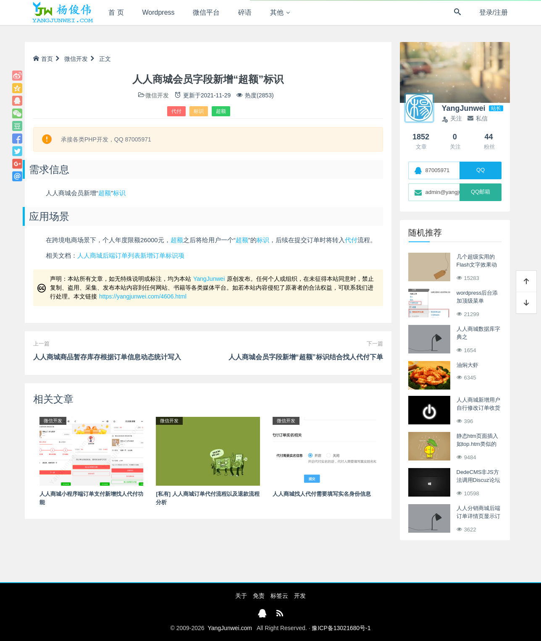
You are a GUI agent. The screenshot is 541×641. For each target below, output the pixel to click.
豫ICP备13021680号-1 (341, 628)
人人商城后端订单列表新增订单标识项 (130, 255)
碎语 (245, 12)
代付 (176, 111)
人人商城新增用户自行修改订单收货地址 (478, 408)
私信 (477, 118)
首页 (43, 58)
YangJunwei (209, 278)
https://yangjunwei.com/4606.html (142, 296)
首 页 (115, 12)
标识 (199, 111)
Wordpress (158, 12)
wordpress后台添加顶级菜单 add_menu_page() (479, 301)
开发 (300, 595)
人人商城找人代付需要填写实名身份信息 (322, 494)
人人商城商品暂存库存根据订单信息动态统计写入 (107, 357)
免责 (259, 595)
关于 (241, 595)
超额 (221, 111)
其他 (277, 12)
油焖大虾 (467, 365)
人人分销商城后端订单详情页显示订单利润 (478, 516)
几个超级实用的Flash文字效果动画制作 (477, 265)
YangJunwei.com (229, 628)
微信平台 (206, 12)
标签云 (279, 595)
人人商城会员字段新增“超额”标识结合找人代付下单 (305, 357)
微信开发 (76, 58)
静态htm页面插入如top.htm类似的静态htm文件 (478, 444)
